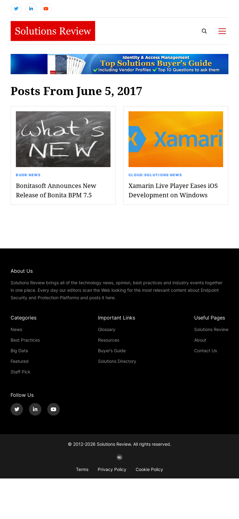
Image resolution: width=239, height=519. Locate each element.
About (200, 340)
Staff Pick (20, 372)
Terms (82, 469)
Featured (20, 361)
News (16, 329)
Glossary (106, 329)
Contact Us (205, 350)
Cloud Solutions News (155, 174)
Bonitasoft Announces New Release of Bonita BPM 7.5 (56, 190)
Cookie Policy (149, 469)
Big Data (19, 350)
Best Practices (25, 340)
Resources (108, 340)
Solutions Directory (117, 361)
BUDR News (28, 174)
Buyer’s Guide (112, 350)
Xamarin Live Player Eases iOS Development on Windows (173, 190)
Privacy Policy (112, 469)
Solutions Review (211, 329)
